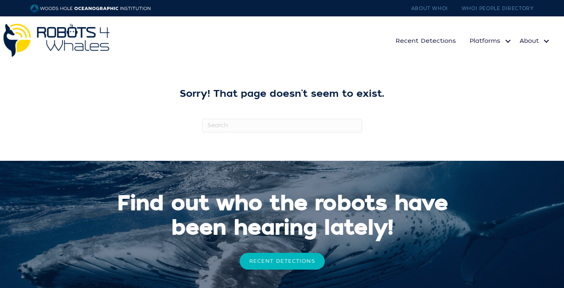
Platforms (485, 41)
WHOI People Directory (498, 8)
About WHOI (429, 8)
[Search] (282, 125)
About (529, 41)
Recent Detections (426, 41)
